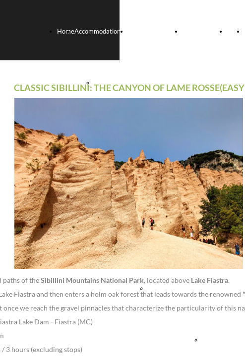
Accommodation (97, 31)
